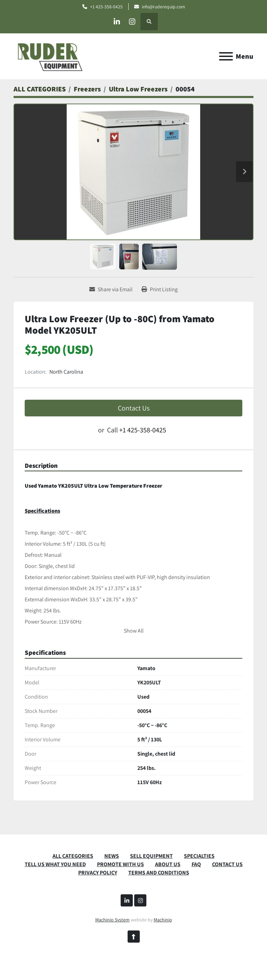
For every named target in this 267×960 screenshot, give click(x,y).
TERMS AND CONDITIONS (158, 872)
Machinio (163, 920)
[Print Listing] (159, 289)
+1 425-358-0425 (106, 6)
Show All (134, 630)
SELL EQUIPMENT (151, 856)
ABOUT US (167, 864)
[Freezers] (87, 88)
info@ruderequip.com (163, 6)
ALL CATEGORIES (72, 856)
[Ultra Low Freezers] (138, 88)
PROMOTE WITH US (120, 864)
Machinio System (112, 920)
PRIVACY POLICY (97, 872)
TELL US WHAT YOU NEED (55, 864)
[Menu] (226, 56)
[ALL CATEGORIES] (40, 88)
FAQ (196, 864)
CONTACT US (227, 864)
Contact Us (133, 408)
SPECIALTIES (199, 856)
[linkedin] (115, 21)
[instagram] (133, 21)
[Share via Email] (111, 289)
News (111, 856)
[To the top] (134, 936)
